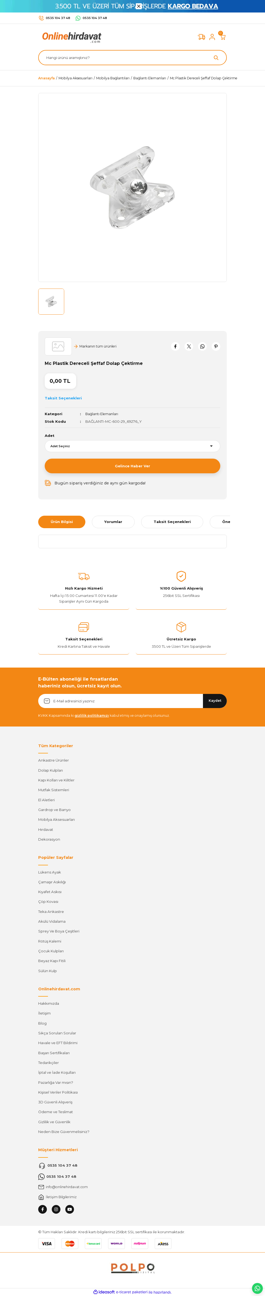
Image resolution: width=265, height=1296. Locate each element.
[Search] (132, 57)
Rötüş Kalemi (49, 941)
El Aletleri (46, 800)
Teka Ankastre (51, 911)
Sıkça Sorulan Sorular (57, 1033)
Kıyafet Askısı (50, 892)
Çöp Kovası (48, 901)
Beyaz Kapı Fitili (52, 961)
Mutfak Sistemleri (53, 790)
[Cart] (223, 37)
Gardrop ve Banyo (54, 809)
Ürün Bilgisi (62, 521)
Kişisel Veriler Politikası (58, 1092)
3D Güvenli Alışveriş (55, 1102)
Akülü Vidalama (52, 921)
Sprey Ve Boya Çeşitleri (58, 931)
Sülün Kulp (47, 971)
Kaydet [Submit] (215, 701)
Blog (42, 1023)
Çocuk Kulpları (51, 951)
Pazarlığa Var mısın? (55, 1082)
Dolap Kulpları (50, 770)
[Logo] (70, 37)
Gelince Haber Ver (133, 466)
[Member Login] (212, 37)
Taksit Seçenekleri (172, 521)
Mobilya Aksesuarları (56, 819)
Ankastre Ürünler (53, 760)
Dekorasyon (49, 839)
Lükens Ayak (49, 872)
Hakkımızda (48, 1003)
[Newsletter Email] (132, 701)
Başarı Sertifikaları (54, 1053)
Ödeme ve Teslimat (55, 1112)
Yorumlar (113, 521)
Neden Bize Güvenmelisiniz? (63, 1131)
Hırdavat (45, 829)
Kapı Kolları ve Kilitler (56, 780)
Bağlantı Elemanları (102, 414)
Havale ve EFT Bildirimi (57, 1043)
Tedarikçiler (48, 1062)
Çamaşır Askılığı (52, 882)
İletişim (44, 1013)
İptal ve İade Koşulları (57, 1072)
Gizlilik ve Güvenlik (54, 1122)
